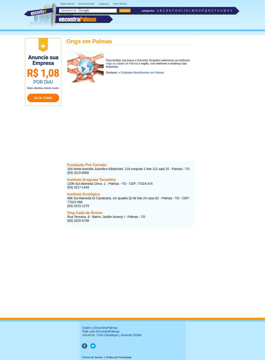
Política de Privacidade (119, 357)
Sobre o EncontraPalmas (100, 328)
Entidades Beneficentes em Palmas (142, 72)
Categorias (103, 3)
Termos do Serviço (92, 357)
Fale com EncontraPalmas (101, 331)
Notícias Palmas (86, 3)
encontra (77, 19)
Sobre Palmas (120, 3)
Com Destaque (107, 335)
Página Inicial (67, 3)
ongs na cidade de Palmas (122, 63)
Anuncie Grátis (131, 335)
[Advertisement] (130, 115)
